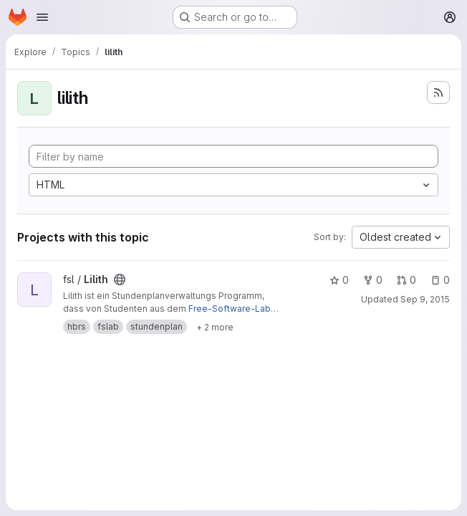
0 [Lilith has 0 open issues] (440, 280)
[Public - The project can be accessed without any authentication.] (119, 279)
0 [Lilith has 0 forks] (372, 280)
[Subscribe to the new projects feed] (438, 92)
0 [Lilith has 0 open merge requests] (406, 280)
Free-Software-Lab (229, 308)
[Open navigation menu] (42, 17)
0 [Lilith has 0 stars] (339, 280)
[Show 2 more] (215, 326)
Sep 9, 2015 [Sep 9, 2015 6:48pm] (425, 299)
